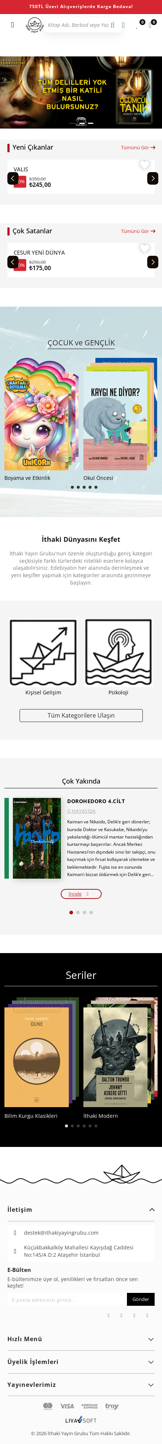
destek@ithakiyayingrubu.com (61, 1232)
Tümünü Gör (138, 147)
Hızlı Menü (81, 1339)
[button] (72, 123)
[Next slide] (152, 178)
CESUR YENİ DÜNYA (39, 252)
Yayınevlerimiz (81, 1385)
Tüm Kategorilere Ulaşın (81, 715)
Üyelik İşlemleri (81, 1362)
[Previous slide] (12, 178)
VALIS (21, 169)
